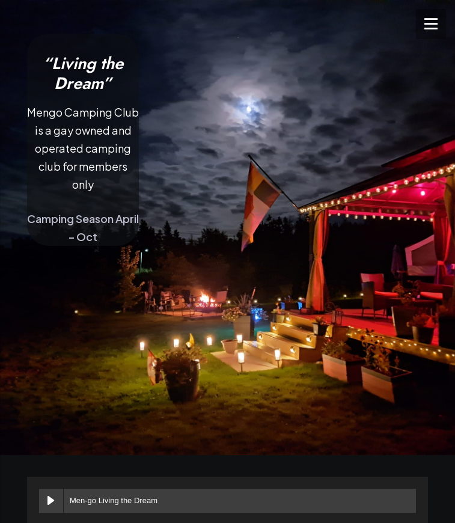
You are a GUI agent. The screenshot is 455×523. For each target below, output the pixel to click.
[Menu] (431, 24)
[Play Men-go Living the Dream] (51, 501)
